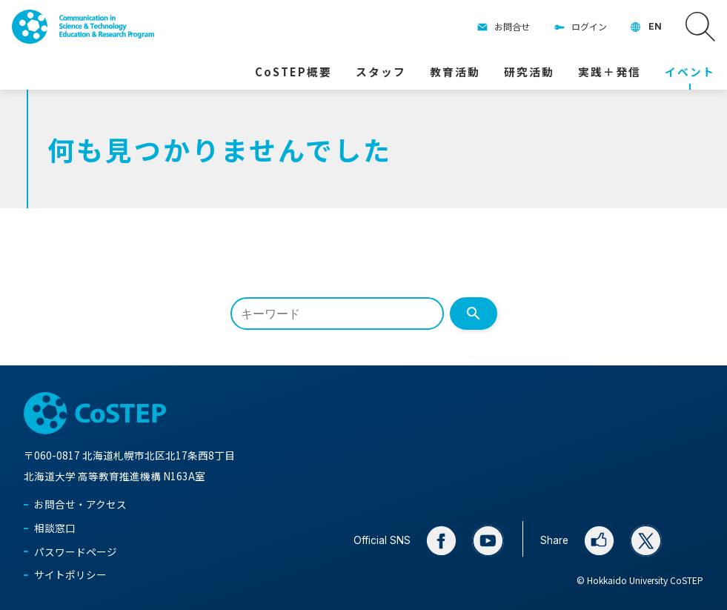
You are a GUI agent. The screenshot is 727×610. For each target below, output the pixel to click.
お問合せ (512, 26)
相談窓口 (55, 527)
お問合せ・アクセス (80, 504)
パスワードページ (75, 551)
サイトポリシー (70, 574)
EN (655, 26)
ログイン (589, 26)
